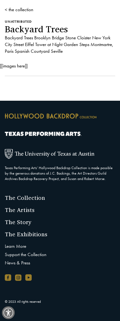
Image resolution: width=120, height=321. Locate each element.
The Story (18, 222)
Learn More (15, 246)
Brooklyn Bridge (49, 38)
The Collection (25, 197)
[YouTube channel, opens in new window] (28, 277)
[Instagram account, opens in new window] (18, 277)
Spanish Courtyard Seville (39, 51)
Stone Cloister (78, 38)
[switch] (8, 312)
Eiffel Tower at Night (43, 44)
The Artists (20, 210)
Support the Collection (25, 254)
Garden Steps (76, 44)
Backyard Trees (19, 38)
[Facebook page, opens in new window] (8, 277)
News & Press (17, 263)
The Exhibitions (26, 234)
